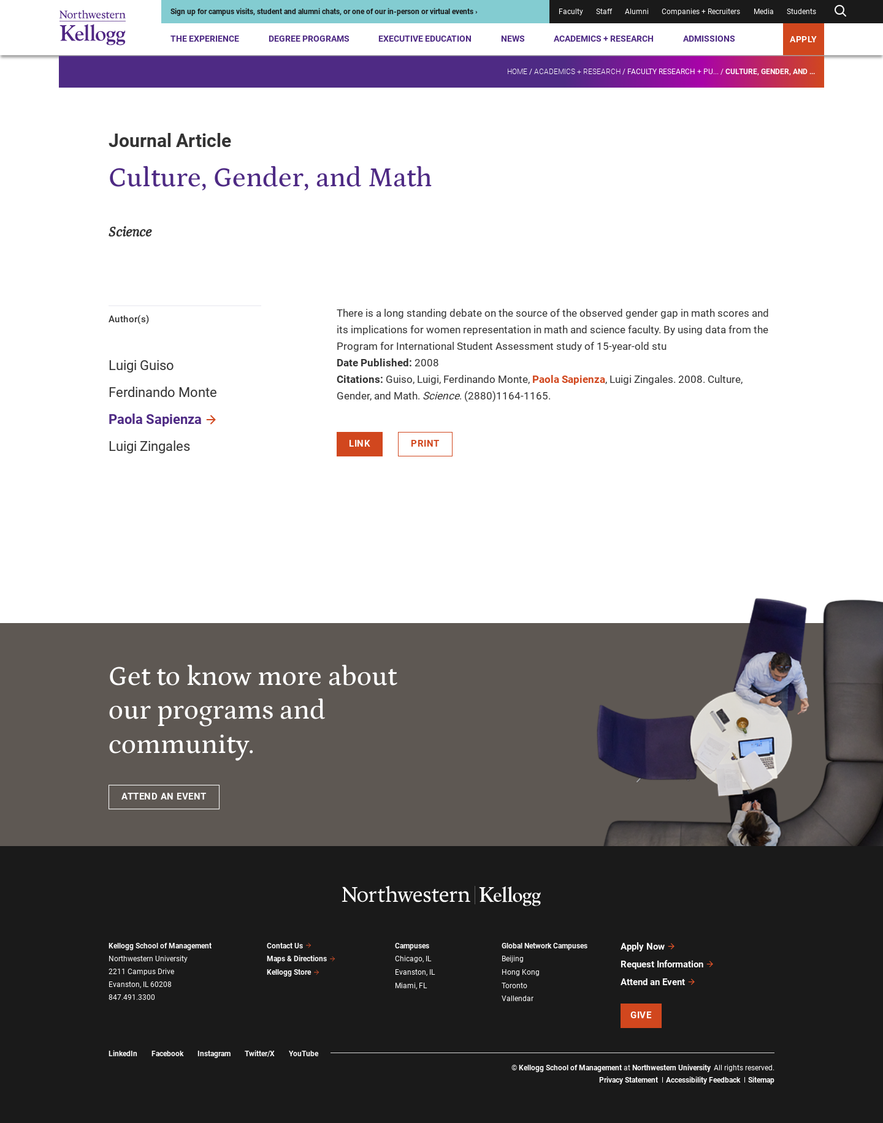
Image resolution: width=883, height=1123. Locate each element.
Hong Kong (521, 972)
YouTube (303, 1053)
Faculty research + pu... (673, 71)
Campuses (412, 946)
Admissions (709, 38)
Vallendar (517, 998)
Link (359, 443)
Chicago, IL (413, 959)
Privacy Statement (628, 1080)
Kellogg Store (293, 972)
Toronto (514, 985)
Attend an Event (658, 982)
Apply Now (648, 946)
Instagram (214, 1053)
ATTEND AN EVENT (164, 796)
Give (640, 1015)
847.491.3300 (132, 997)
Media (764, 11)
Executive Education (425, 38)
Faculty (571, 11)
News (513, 38)
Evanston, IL (415, 972)
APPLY (803, 39)
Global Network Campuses (544, 946)
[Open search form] (840, 11)
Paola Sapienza (155, 419)
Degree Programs (309, 38)
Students (801, 11)
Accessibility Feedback (703, 1080)
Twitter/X (260, 1053)
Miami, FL (411, 985)
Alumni (637, 11)
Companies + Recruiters (701, 11)
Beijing (513, 959)
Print (425, 443)
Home (517, 71)
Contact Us (289, 946)
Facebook (167, 1053)
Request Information (667, 964)
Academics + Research (604, 38)
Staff (604, 11)
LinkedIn (123, 1053)
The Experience (204, 38)
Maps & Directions (301, 959)
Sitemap (761, 1080)
